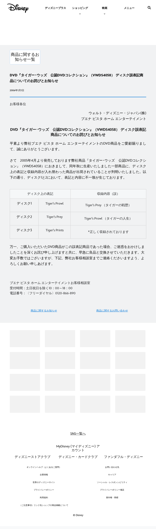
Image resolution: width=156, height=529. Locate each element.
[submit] (149, 8)
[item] (80, 7)
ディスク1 (24, 204)
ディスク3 (24, 230)
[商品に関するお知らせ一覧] (25, 57)
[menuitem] (55, 7)
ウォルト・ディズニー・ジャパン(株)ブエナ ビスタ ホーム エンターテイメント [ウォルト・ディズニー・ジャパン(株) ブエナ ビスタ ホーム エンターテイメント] (113, 116)
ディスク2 (24, 217)
